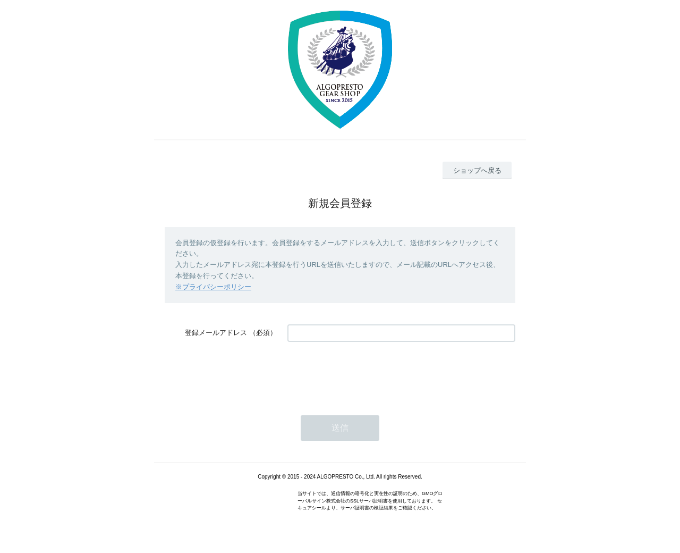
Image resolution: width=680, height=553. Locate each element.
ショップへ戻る (477, 170)
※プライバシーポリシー (213, 287)
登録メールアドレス (216, 333)
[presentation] (368, 373)
